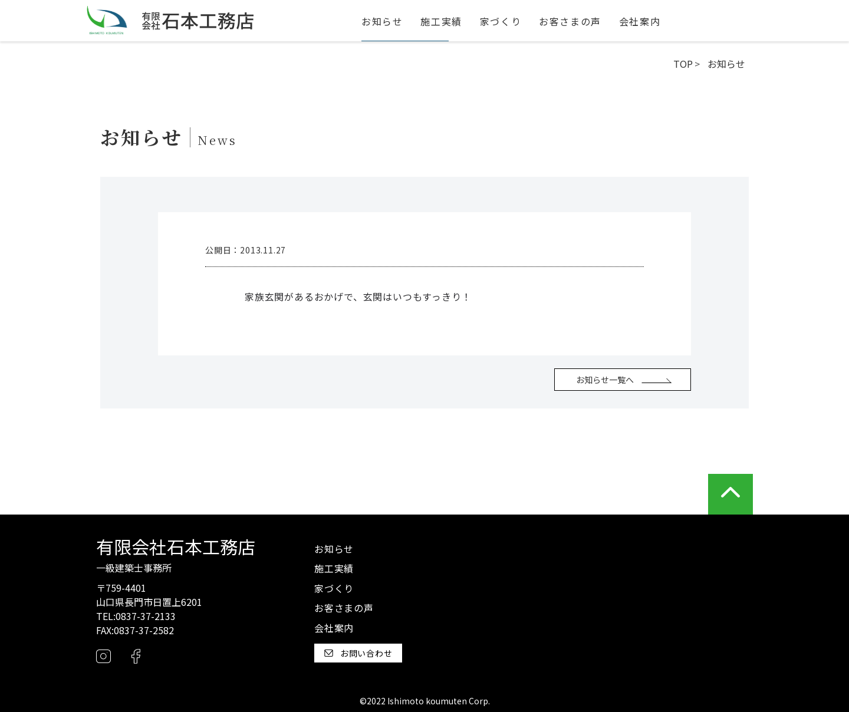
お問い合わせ (358, 653)
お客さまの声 (570, 21)
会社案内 (639, 21)
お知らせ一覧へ (605, 379)
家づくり (500, 21)
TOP (683, 64)
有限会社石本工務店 (175, 546)
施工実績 (441, 21)
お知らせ (382, 21)
